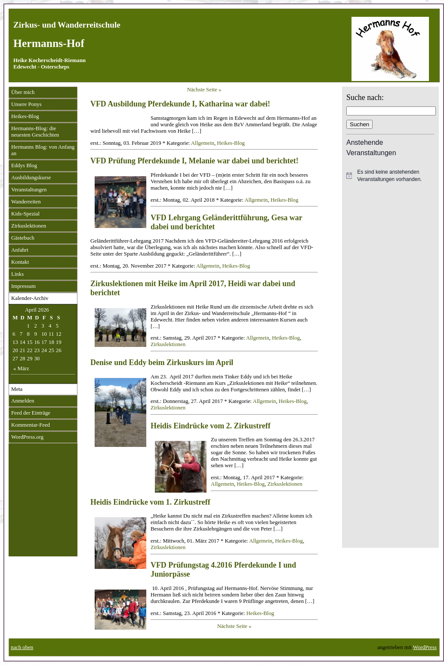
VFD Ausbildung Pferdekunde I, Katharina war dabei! (180, 104)
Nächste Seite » (204, 90)
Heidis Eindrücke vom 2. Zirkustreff (211, 425)
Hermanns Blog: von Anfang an (43, 150)
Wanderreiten (26, 202)
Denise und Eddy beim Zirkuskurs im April (161, 362)
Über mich (22, 92)
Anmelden (22, 401)
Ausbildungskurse (31, 178)
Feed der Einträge (30, 413)
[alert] (390, 176)
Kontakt (20, 262)
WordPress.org (27, 437)
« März (21, 368)
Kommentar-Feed (30, 425)
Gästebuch (22, 238)
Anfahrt (19, 250)
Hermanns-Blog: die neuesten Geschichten (35, 131)
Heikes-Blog (25, 116)
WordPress (425, 647)
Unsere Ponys (26, 104)
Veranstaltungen (28, 190)
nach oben (22, 647)
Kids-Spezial (25, 214)
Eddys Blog (24, 165)
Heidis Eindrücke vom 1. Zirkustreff (150, 502)
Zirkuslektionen (28, 226)
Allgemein (202, 143)
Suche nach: (365, 97)
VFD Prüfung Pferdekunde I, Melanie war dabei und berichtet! (194, 160)
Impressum (23, 286)
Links (17, 274)
